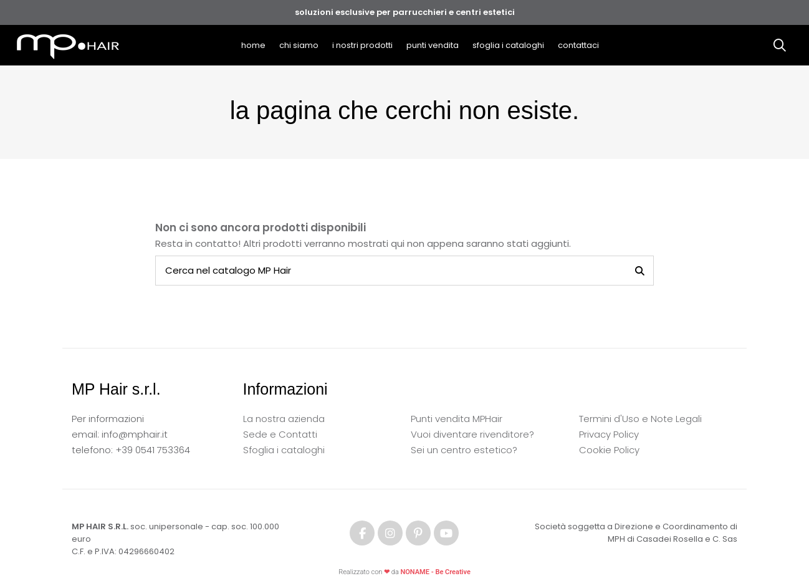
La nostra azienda (284, 418)
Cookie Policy (609, 449)
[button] (362, 45)
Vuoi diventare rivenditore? (472, 434)
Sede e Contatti (280, 434)
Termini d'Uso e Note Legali (640, 418)
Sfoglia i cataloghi (284, 449)
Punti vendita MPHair (456, 418)
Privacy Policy (609, 434)
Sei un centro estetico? (464, 449)
